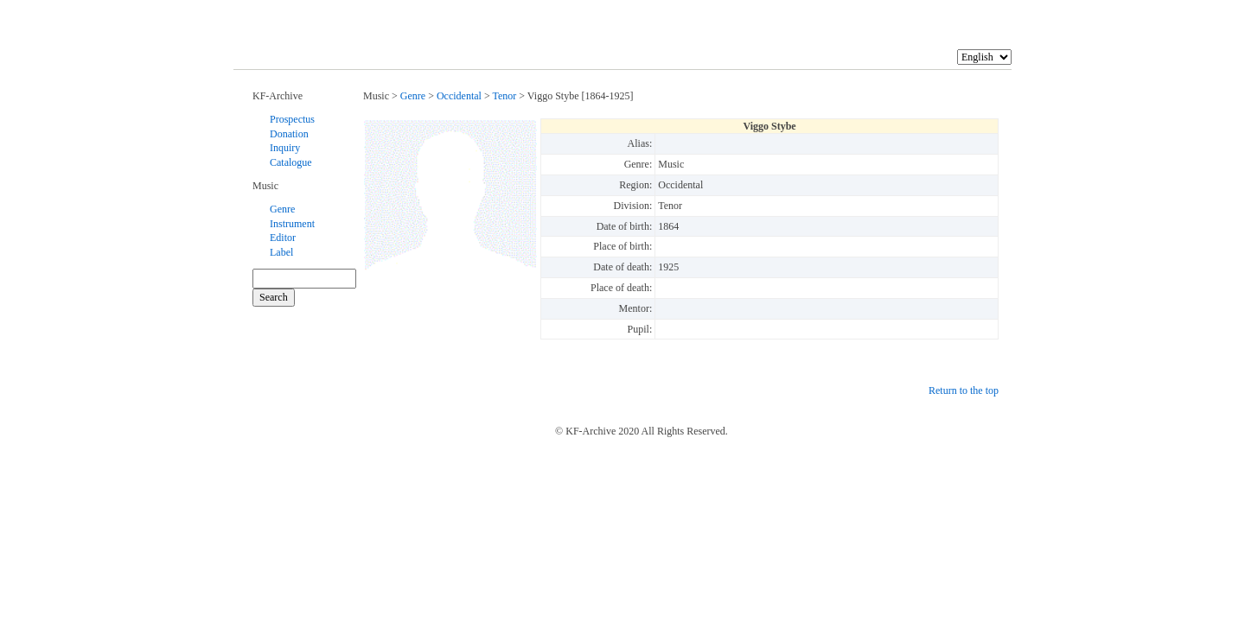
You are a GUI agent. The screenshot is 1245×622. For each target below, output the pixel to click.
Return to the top (964, 390)
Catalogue (291, 162)
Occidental (459, 96)
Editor (283, 238)
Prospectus (292, 119)
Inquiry (285, 148)
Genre (282, 209)
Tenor (504, 96)
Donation (289, 134)
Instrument (292, 224)
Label (281, 252)
